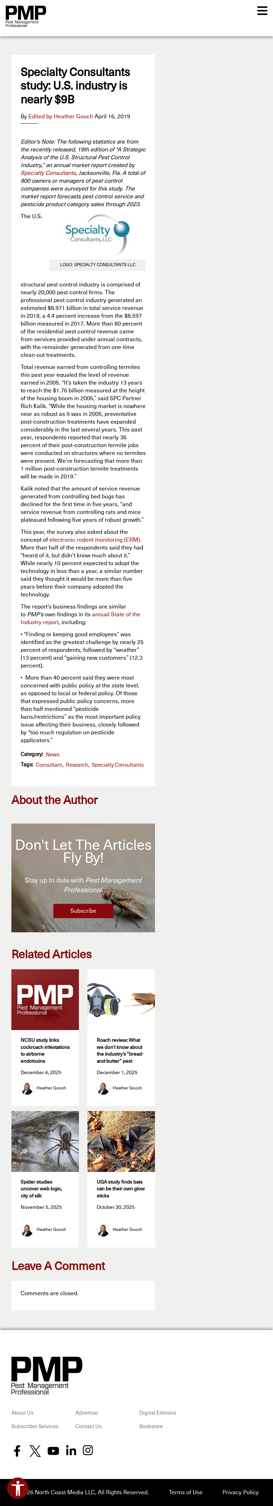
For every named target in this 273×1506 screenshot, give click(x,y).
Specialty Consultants (48, 173)
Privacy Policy (241, 1492)
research (77, 765)
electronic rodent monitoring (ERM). (95, 540)
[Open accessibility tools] (17, 1488)
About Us (22, 1413)
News (52, 754)
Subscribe (83, 911)
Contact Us (88, 1426)
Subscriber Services (34, 1426)
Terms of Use (186, 1492)
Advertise (86, 1413)
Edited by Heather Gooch (60, 116)
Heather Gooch (51, 1088)
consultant (49, 765)
